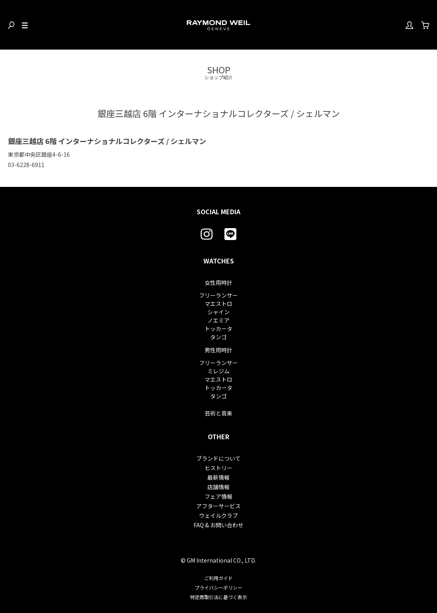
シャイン (218, 312)
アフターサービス (218, 506)
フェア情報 (218, 496)
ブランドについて (218, 458)
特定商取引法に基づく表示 (218, 597)
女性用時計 (218, 282)
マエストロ (218, 303)
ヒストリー (218, 468)
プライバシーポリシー (218, 587)
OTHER (218, 436)
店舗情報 (218, 487)
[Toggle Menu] (25, 25)
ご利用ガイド (218, 578)
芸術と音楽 (218, 413)
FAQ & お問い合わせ (218, 525)
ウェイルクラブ (218, 515)
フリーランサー (218, 295)
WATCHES (218, 260)
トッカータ (218, 328)
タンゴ (218, 337)
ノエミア (218, 320)
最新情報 (218, 477)
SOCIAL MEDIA (218, 211)
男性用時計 (218, 350)
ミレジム (218, 371)
